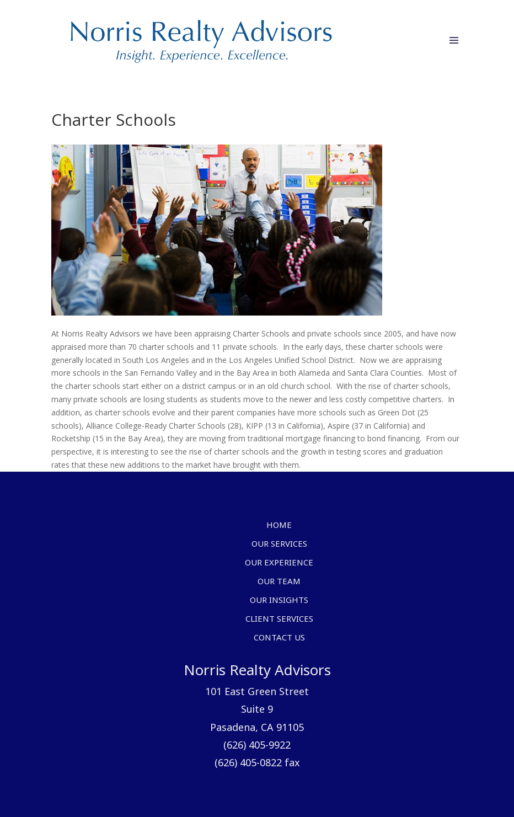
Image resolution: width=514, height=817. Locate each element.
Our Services (279, 544)
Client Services (279, 619)
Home (279, 525)
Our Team (279, 582)
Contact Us (279, 638)
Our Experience (279, 563)
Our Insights (279, 600)
